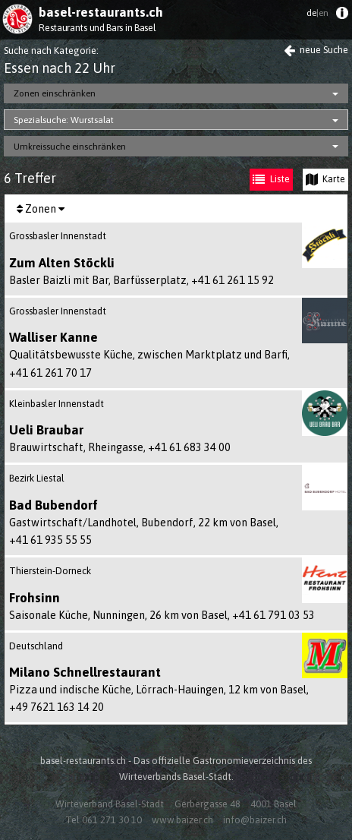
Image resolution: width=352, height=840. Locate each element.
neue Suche (316, 49)
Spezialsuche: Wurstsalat (64, 120)
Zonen (40, 209)
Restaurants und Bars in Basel (97, 27)
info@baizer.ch (255, 820)
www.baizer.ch (182, 820)
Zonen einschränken (55, 93)
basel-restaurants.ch (101, 12)
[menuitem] (342, 16)
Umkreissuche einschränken (70, 146)
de (317, 13)
